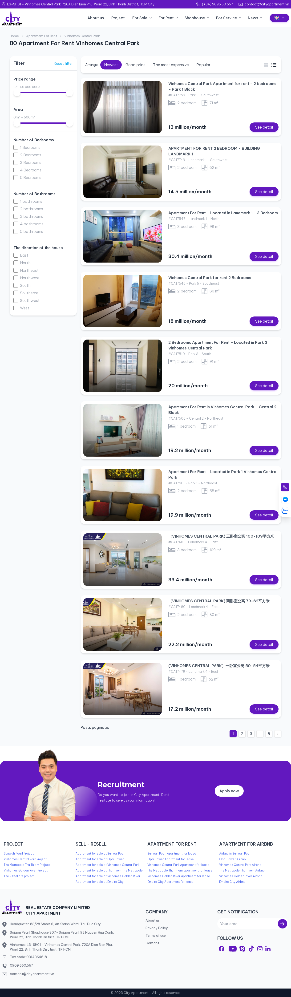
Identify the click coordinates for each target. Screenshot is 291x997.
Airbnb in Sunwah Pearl (235, 853)
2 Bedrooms (30, 155)
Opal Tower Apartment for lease (170, 859)
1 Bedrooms (30, 147)
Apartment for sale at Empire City (100, 882)
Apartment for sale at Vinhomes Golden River (108, 876)
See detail (264, 127)
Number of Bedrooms (33, 140)
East (24, 255)
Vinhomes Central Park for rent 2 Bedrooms (209, 277)
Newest (111, 64)
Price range (24, 79)
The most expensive (171, 64)
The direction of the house (38, 247)
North (25, 262)
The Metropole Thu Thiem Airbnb (242, 870)
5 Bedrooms (30, 177)
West (24, 308)
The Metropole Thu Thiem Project (27, 865)
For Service (226, 18)
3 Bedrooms (30, 162)
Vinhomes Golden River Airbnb (240, 876)
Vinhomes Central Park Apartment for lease (178, 865)
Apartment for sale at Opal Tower (100, 859)
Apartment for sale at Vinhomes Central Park (107, 865)
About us (95, 18)
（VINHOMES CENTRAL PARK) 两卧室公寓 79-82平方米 (219, 601)
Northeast (29, 270)
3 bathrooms (31, 216)
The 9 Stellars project (19, 876)
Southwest (30, 300)
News (253, 18)
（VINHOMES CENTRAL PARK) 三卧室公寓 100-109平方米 (221, 536)
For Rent (166, 18)
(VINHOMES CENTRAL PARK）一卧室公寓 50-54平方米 (219, 665)
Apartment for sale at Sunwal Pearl (100, 853)
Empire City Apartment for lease (170, 882)
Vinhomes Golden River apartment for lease (178, 876)
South (25, 285)
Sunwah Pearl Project (19, 853)
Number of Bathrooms (34, 193)
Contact (152, 943)
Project (118, 18)
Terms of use (156, 935)
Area (18, 109)
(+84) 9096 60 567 (217, 4)
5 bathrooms (31, 231)
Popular (203, 64)
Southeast (29, 293)
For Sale (139, 18)
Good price (135, 64)
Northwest (30, 278)
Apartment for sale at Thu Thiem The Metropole (109, 870)
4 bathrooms (31, 224)
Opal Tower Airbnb (232, 859)
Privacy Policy (157, 928)
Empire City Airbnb (232, 882)
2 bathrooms (31, 209)
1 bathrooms (31, 201)
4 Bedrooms (30, 170)
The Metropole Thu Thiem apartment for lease (179, 870)
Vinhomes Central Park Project (25, 859)
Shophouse (195, 18)
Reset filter (63, 63)
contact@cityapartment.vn (267, 4)
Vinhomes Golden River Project (26, 870)
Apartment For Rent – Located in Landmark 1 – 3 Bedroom (223, 213)
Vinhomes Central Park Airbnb (240, 865)
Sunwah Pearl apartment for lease (171, 853)
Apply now (229, 791)
